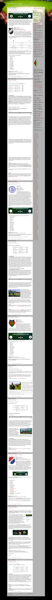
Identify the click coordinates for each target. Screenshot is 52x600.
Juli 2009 (35, 230)
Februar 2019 (35, 133)
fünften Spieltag (20, 305)
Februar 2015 (35, 173)
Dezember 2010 (35, 216)
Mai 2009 (35, 232)
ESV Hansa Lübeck (40, 20)
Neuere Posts (10, 593)
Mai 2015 (35, 170)
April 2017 (35, 152)
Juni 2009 (35, 231)
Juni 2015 (35, 169)
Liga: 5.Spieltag (38, 113)
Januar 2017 (35, 155)
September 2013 (35, 188)
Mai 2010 (35, 221)
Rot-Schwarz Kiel (39, 70)
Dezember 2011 (35, 206)
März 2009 (35, 234)
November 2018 (35, 136)
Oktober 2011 (35, 208)
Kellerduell (18, 192)
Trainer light (10, 366)
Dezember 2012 (35, 195)
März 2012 (35, 203)
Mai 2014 (35, 181)
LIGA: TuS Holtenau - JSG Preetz (13, 317)
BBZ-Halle (37, 76)
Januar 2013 (35, 194)
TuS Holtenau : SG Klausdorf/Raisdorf (38, 87)
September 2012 (35, 198)
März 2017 (35, 153)
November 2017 (35, 146)
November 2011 (35, 207)
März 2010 (35, 223)
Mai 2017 (35, 151)
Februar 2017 (35, 154)
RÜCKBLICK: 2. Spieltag (12, 561)
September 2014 (35, 177)
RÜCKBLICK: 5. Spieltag (12, 80)
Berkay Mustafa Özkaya (19, 496)
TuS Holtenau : (37, 35)
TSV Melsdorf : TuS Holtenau (37, 88)
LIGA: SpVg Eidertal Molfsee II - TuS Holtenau (15, 454)
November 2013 (35, 186)
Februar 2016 (35, 162)
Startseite (20, 593)
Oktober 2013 (35, 187)
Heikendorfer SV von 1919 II (19, 28)
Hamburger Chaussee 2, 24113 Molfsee (22, 458)
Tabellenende (29, 441)
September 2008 (35, 239)
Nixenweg (22, 189)
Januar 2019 (35, 134)
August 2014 (35, 178)
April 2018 (35, 142)
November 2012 (35, 196)
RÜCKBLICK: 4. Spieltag (12, 242)
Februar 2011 (35, 214)
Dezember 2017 (35, 145)
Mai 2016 (35, 159)
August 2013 (35, 189)
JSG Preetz (19, 320)
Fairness (18, 117)
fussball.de (28, 543)
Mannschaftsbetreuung (18, 378)
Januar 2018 (35, 144)
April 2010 (35, 222)
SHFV (26, 378)
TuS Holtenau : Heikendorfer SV (37, 85)
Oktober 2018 (35, 137)
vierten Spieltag (20, 448)
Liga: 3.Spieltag (38, 117)
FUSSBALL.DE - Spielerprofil (12, 507)
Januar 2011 (35, 215)
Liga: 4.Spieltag (38, 115)
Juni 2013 (35, 190)
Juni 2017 (35, 150)
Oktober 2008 (35, 238)
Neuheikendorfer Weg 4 (21, 29)
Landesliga (28, 31)
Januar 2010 (35, 225)
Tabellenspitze (23, 258)
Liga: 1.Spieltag (38, 124)
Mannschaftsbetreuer (18, 550)
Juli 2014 (35, 179)
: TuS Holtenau (37, 28)
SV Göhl (43, 81)
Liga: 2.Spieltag (38, 119)
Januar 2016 (35, 163)
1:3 (35, 98)
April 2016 (35, 160)
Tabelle (29, 194)
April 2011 (35, 212)
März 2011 (35, 213)
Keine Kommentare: (19, 179)
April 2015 (35, 171)
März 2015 (35, 172)
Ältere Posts (30, 593)
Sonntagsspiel (24, 588)
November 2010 (35, 217)
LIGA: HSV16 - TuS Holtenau (12, 9)
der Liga (25, 83)
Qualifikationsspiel (18, 310)
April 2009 (35, 233)
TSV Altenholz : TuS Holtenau (37, 86)
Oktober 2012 (35, 197)
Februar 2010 (35, 224)
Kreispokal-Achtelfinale (39, 122)
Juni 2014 (35, 180)
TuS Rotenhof (40, 90)
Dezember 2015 (35, 164)
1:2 (37, 100)
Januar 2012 (35, 205)
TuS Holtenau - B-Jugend (14, 3)
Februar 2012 (35, 204)
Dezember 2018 (35, 135)
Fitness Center (40, 79)
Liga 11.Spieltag (38, 99)
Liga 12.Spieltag (38, 97)
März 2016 (35, 161)
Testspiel (37, 126)
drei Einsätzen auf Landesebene (18, 35)
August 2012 (35, 199)
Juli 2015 (35, 168)
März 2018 (35, 143)
